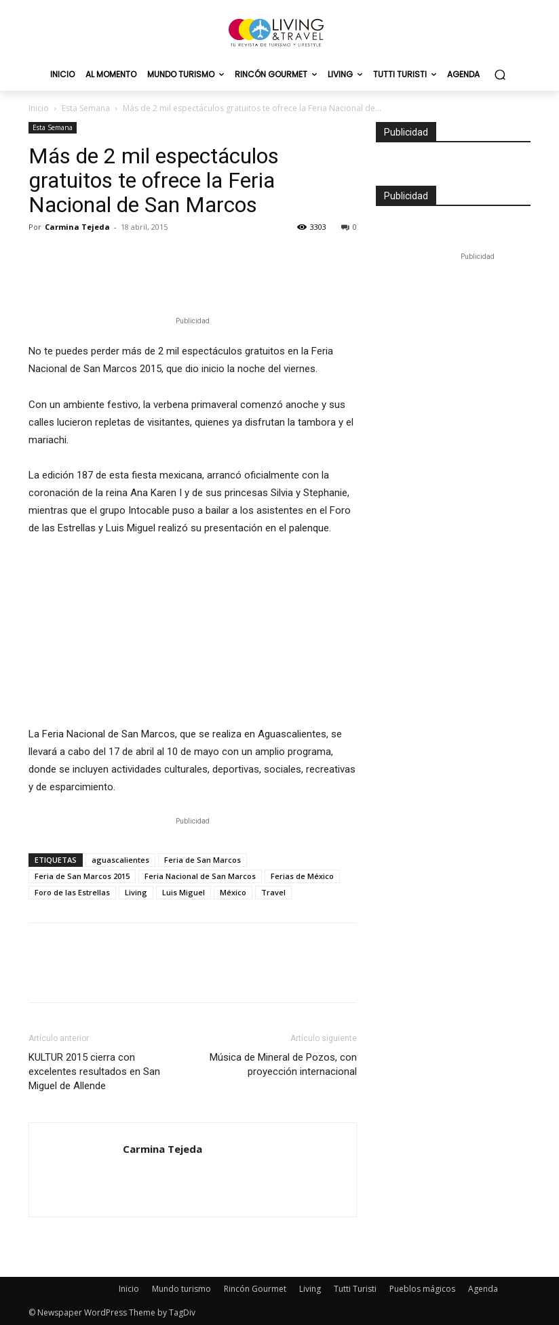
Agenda (483, 1289)
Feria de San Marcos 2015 (82, 876)
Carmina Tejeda (77, 227)
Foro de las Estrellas (72, 892)
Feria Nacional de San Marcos (200, 876)
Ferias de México (302, 876)
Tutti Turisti (355, 1289)
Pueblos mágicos (422, 1289)
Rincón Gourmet (255, 1289)
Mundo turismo (181, 1289)
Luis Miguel (183, 892)
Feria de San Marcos (202, 860)
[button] (499, 74)
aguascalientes (120, 860)
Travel (273, 892)
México (233, 892)
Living (136, 892)
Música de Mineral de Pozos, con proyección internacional (283, 1064)
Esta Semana (86, 108)
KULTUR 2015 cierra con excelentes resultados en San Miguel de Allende (94, 1071)
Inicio (38, 108)
